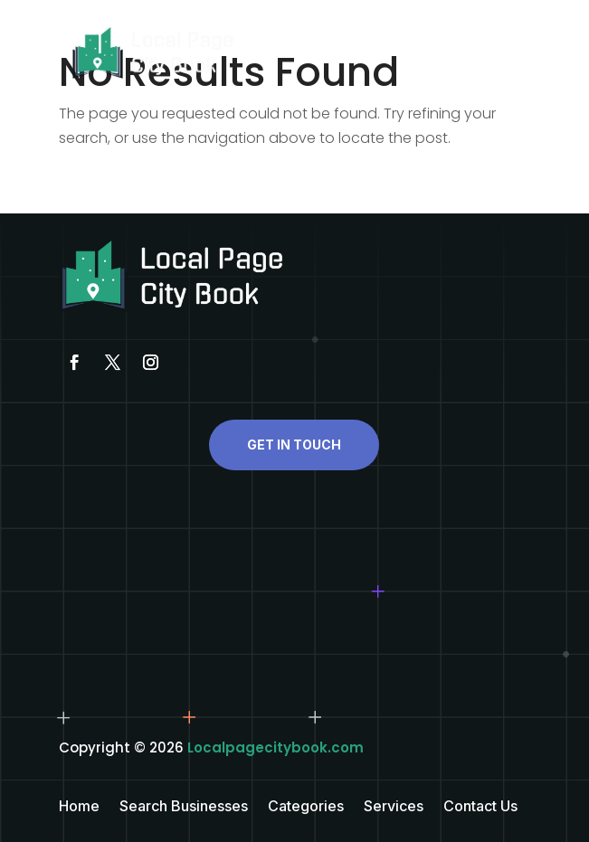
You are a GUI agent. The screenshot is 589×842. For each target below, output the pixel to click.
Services (393, 807)
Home (79, 807)
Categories (306, 807)
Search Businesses (183, 807)
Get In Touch (294, 444)
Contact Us (480, 807)
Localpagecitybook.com (275, 747)
